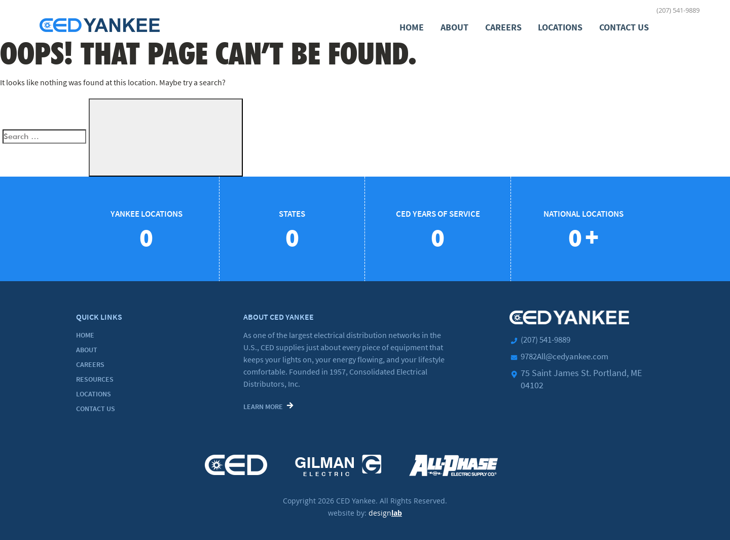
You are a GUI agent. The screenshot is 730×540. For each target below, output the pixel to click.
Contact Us (624, 26)
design (385, 511)
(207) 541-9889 (678, 10)
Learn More (263, 406)
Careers (504, 26)
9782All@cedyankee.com (568, 355)
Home (413, 26)
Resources (95, 378)
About (455, 26)
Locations (560, 26)
